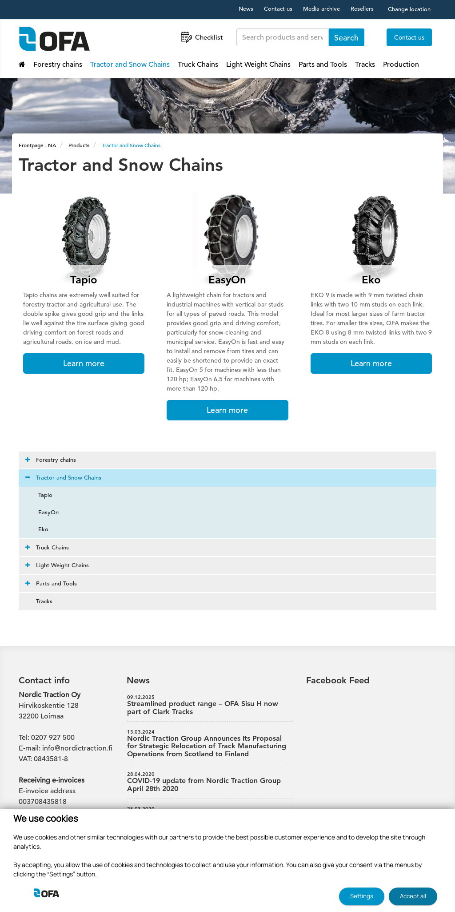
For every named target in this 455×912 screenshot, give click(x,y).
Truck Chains (198, 64)
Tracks (365, 64)
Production (401, 64)
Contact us (278, 8)
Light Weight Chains (258, 64)
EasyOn (43, 512)
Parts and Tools (323, 64)
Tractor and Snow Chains (130, 64)
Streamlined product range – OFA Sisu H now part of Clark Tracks (209, 705)
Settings (361, 896)
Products (78, 145)
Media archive (321, 8)
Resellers (362, 8)
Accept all (413, 896)
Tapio (40, 495)
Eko (38, 529)
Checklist (201, 37)
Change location (409, 9)
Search (346, 37)
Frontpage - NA (37, 145)
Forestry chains (57, 64)
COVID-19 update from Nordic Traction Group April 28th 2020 (209, 782)
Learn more (83, 363)
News (246, 8)
